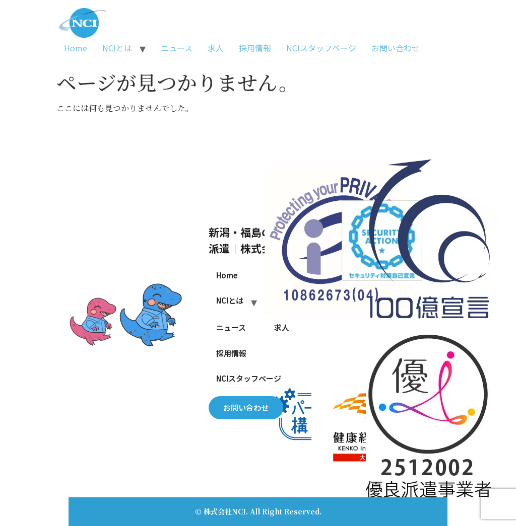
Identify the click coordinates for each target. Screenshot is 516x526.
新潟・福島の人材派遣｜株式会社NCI (255, 239)
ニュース (176, 48)
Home (75, 48)
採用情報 (255, 48)
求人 (216, 48)
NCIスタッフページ (321, 48)
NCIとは (117, 48)
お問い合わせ (395, 48)
